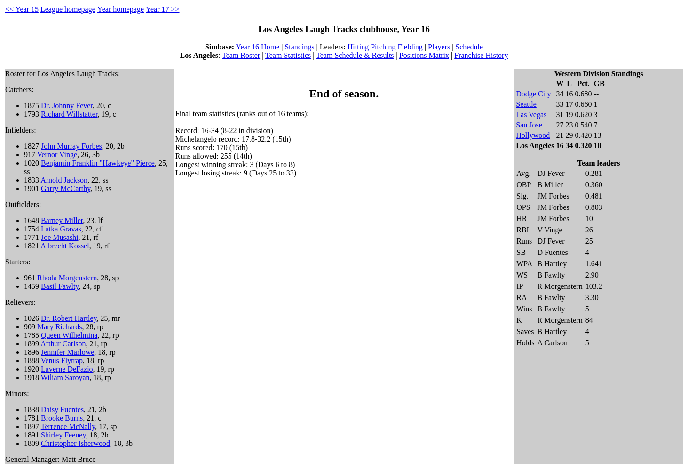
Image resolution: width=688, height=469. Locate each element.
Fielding (410, 47)
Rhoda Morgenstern (67, 278)
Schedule (469, 47)
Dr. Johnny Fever (67, 106)
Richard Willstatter (69, 114)
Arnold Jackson (63, 180)
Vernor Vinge (57, 155)
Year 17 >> (163, 9)
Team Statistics (288, 55)
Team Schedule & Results (355, 55)
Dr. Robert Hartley (68, 318)
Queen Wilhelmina (69, 335)
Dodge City (533, 94)
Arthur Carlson (63, 344)
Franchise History (481, 55)
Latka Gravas (61, 229)
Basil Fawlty (60, 286)
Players (439, 47)
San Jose (529, 125)
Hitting (358, 47)
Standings (299, 47)
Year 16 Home (258, 47)
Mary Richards (59, 327)
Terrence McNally (68, 426)
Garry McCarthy (65, 188)
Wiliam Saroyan (65, 378)
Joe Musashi (60, 237)
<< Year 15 (22, 9)
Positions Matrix (424, 55)
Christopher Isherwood (75, 443)
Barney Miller (62, 220)
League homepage (67, 9)
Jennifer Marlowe (67, 352)
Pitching (383, 47)
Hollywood (533, 135)
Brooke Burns (62, 418)
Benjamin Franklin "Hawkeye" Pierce (98, 163)
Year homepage (120, 9)
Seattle (526, 104)
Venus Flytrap (62, 361)
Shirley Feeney (63, 435)
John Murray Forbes (71, 146)
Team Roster (241, 55)
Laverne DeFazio (67, 369)
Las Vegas (531, 115)
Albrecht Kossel (64, 246)
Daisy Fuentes (62, 409)
